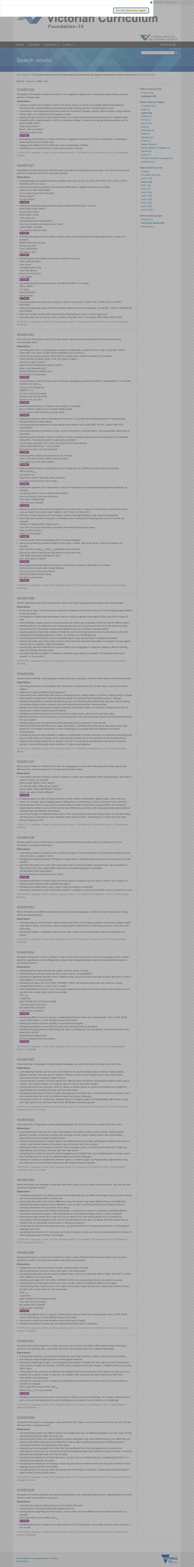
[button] (171, 51)
